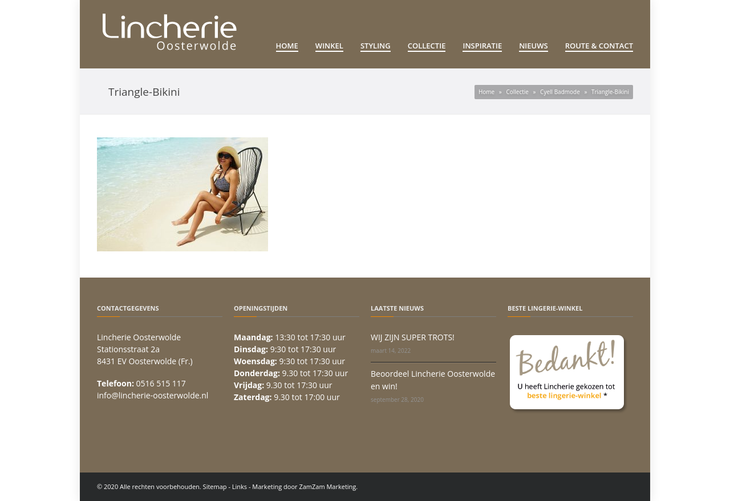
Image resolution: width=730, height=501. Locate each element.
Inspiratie (482, 45)
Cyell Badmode (560, 92)
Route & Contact (599, 45)
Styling (375, 45)
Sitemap (215, 486)
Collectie (427, 45)
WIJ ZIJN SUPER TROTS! (413, 337)
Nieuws (533, 45)
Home (287, 45)
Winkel (329, 45)
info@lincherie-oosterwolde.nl (152, 395)
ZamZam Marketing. (328, 486)
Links (239, 486)
